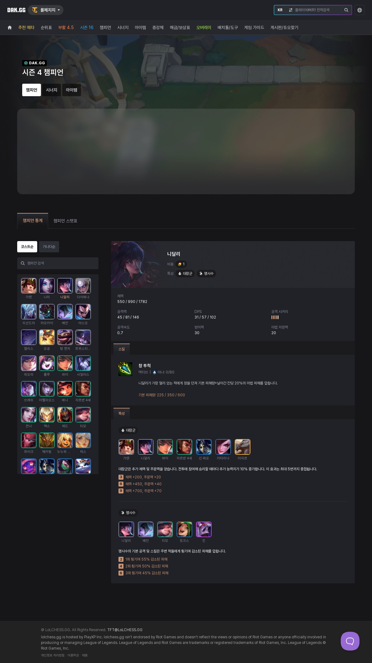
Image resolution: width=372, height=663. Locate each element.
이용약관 (73, 655)
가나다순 (49, 247)
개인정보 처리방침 (52, 655)
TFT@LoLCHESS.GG (125, 630)
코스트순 (27, 247)
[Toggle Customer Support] (350, 641)
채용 (85, 655)
